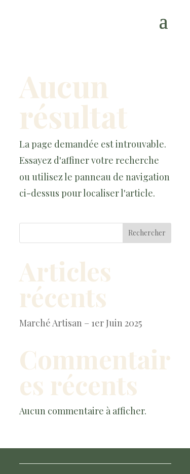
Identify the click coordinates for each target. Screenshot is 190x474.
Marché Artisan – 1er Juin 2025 (80, 323)
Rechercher (147, 233)
